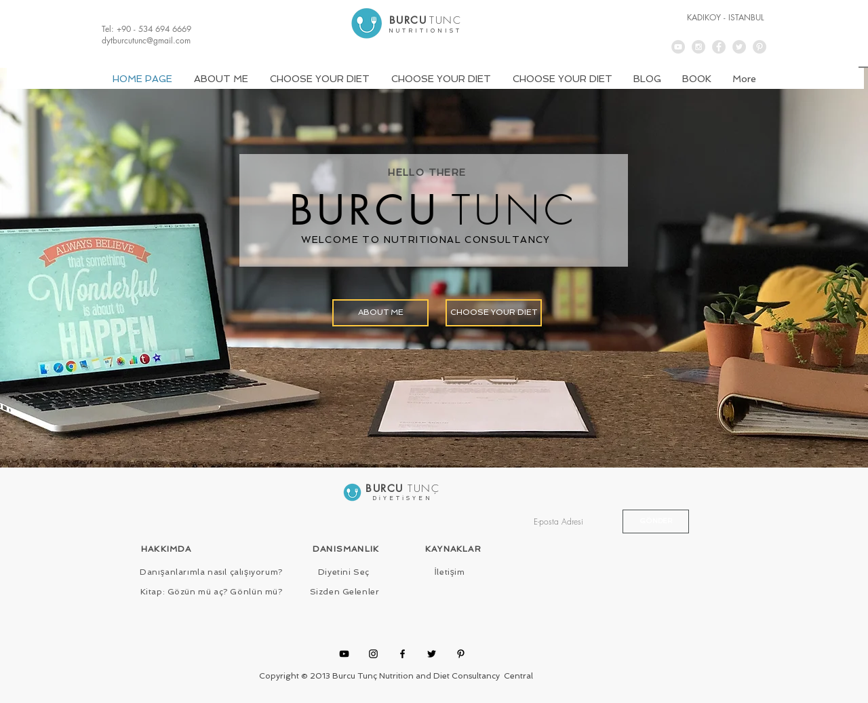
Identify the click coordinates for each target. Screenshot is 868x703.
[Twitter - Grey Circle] (739, 47)
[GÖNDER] (656, 521)
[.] (425, 25)
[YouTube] (344, 654)
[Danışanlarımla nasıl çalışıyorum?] (211, 573)
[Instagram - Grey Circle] (698, 47)
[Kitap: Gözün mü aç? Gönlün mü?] (211, 592)
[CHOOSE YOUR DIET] (494, 312)
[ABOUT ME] (380, 312)
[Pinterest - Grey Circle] (759, 47)
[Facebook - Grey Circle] (719, 47)
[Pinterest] (461, 654)
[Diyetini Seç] (344, 573)
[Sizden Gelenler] (344, 592)
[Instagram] (373, 654)
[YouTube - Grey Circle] (678, 47)
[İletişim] (449, 573)
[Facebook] (402, 654)
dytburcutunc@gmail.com (146, 40)
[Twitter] (431, 654)
